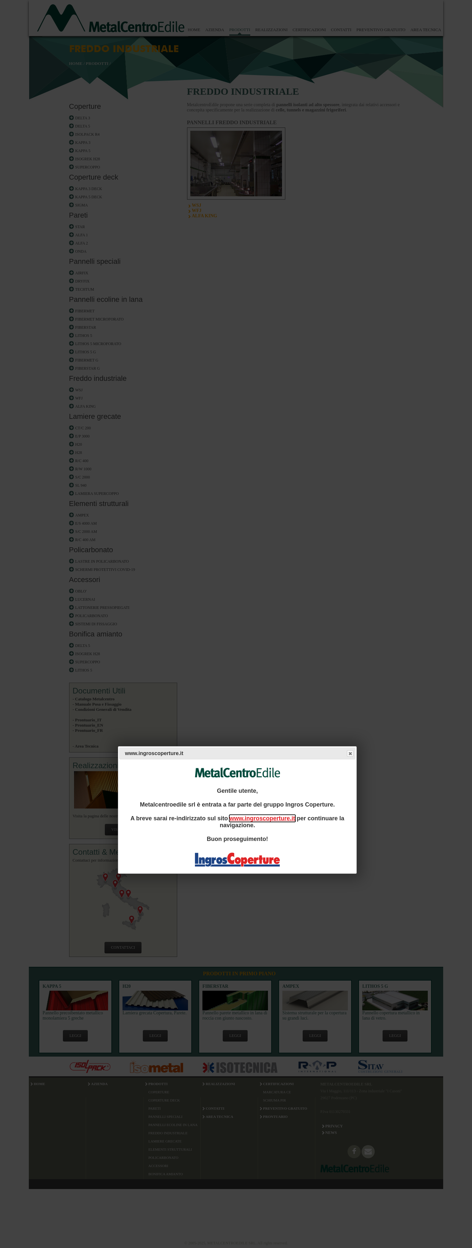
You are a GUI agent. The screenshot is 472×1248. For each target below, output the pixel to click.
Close (350, 753)
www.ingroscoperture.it (262, 818)
